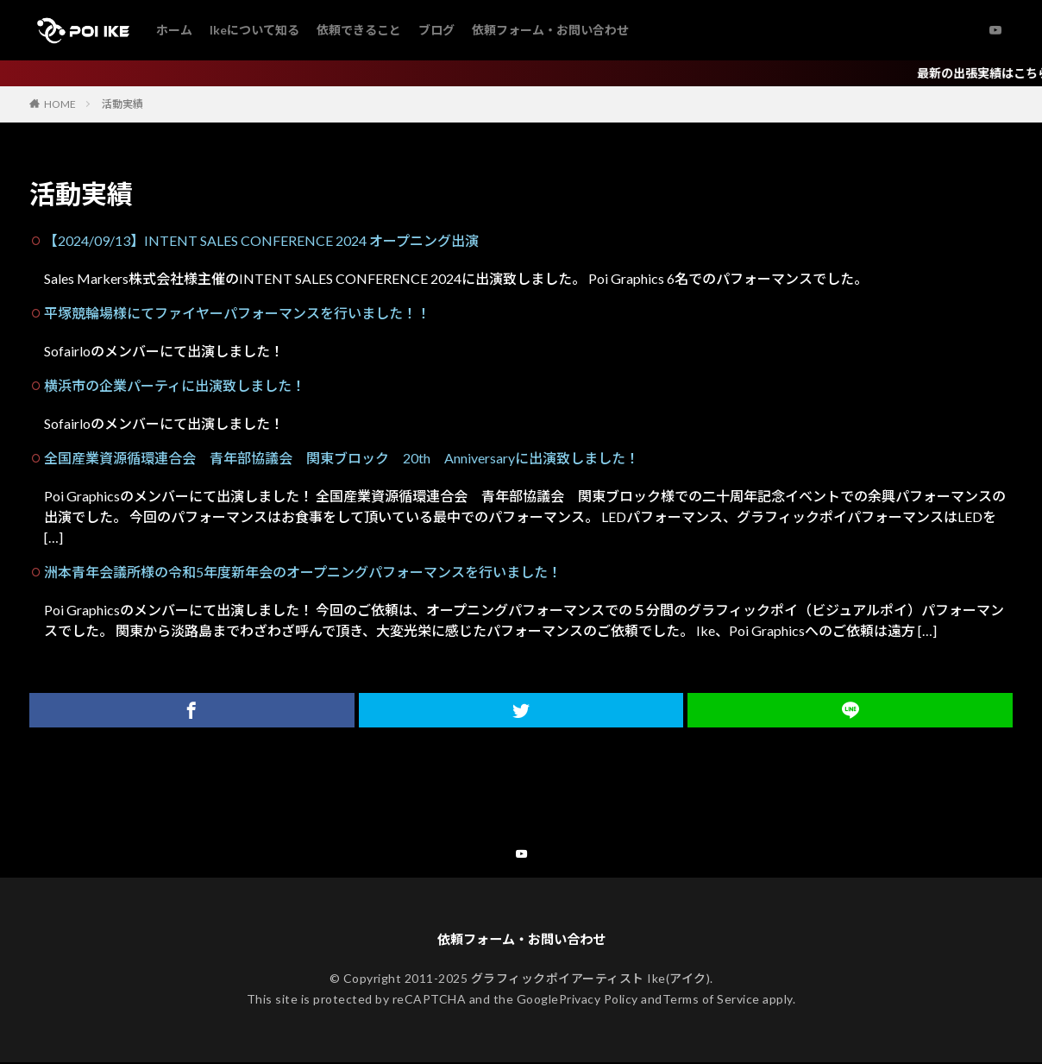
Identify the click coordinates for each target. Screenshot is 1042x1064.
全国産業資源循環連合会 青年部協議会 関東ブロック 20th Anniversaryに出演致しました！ (341, 458)
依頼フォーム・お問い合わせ (550, 29)
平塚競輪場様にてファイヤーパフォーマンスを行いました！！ (237, 313)
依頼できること (359, 29)
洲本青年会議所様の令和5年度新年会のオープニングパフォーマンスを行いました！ (303, 571)
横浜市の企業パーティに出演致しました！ (174, 385)
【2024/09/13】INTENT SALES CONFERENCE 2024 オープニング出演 (261, 240)
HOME (60, 104)
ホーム (174, 29)
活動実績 (122, 104)
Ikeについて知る (254, 29)
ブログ (436, 29)
